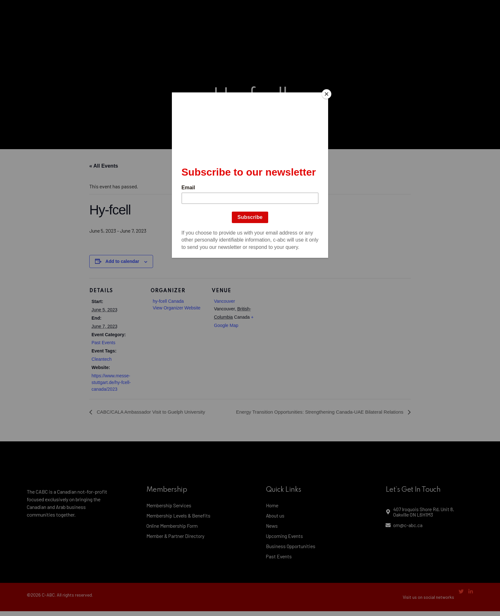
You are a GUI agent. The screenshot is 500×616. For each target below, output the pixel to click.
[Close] (326, 94)
